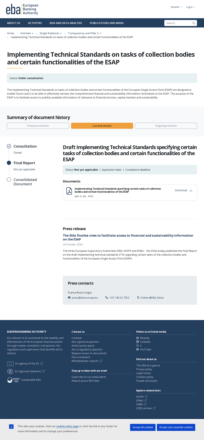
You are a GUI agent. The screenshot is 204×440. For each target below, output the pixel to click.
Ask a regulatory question (87, 349)
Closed (25, 149)
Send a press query (83, 345)
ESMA (139, 400)
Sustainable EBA (24, 380)
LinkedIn (145, 342)
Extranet (175, 6)
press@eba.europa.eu (85, 297)
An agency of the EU (23, 363)
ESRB (139, 404)
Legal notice (143, 373)
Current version (102, 125)
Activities (35, 23)
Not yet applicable (24, 166)
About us (13, 23)
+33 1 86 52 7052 (119, 297)
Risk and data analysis (66, 23)
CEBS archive (144, 408)
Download (183, 190)
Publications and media (107, 23)
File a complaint (81, 357)
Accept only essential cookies (176, 427)
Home (10, 33)
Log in (189, 6)
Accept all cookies (143, 427)
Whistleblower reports (85, 361)
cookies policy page (67, 426)
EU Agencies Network (24, 371)
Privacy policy (144, 369)
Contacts (77, 338)
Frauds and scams (146, 380)
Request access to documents (89, 353)
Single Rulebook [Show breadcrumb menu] (49, 33)
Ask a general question (85, 342)
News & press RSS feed (85, 380)
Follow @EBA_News (152, 297)
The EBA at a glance (148, 365)
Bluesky (144, 338)
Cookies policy (144, 377)
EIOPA (140, 396)
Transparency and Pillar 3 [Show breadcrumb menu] (83, 33)
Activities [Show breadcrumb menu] (25, 33)
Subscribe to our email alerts (89, 377)
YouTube (145, 349)
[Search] (193, 23)
